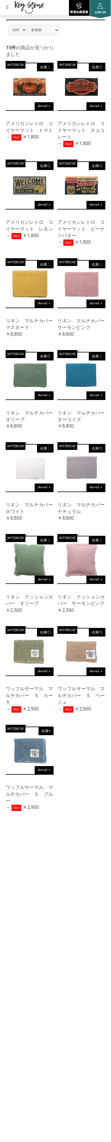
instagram (56, 888)
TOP (9, 941)
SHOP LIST (16, 987)
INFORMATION (21, 956)
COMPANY (16, 971)
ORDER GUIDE (20, 1001)
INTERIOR (15, 65)
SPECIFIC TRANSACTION (31, 1047)
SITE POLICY (18, 1031)
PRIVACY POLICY (22, 1017)
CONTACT (15, 1061)
